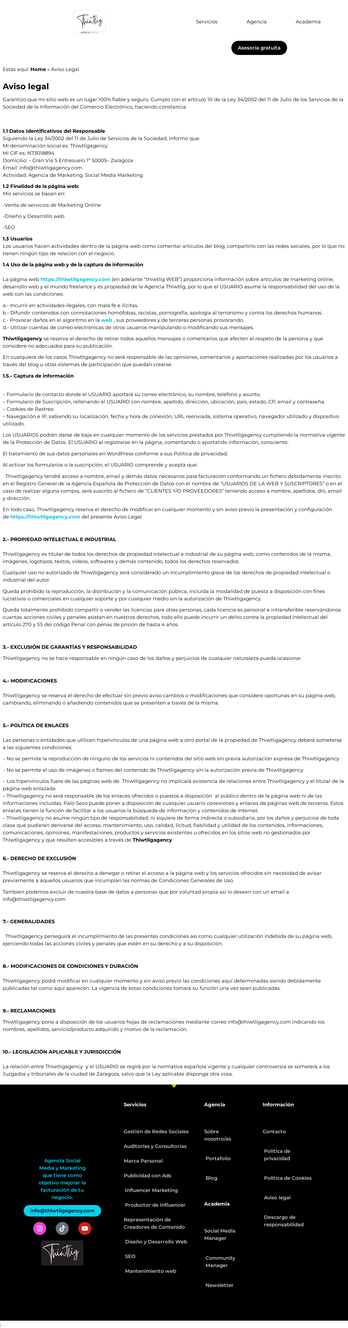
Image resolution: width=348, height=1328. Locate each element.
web (106, 320)
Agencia (257, 22)
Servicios (206, 22)
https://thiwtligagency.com (75, 279)
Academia (308, 22)
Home (38, 69)
